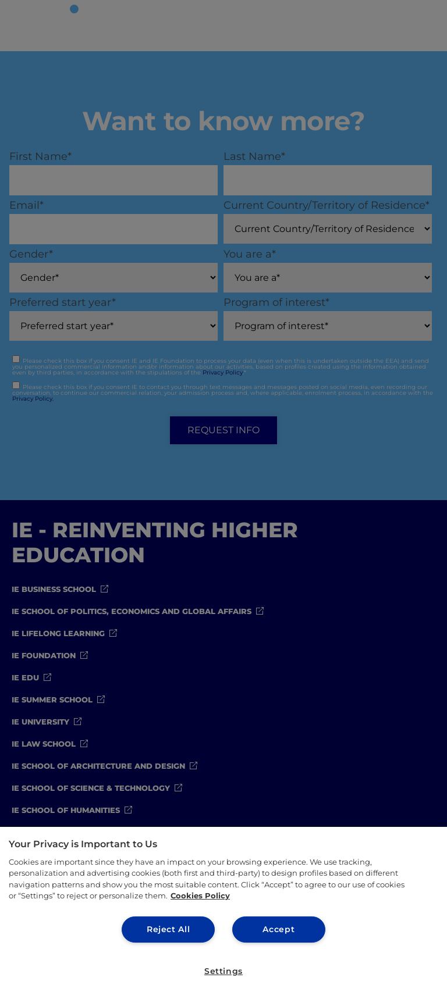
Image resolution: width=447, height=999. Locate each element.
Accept (278, 928)
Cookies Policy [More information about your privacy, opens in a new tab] (200, 895)
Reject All (168, 928)
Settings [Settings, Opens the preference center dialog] (223, 971)
